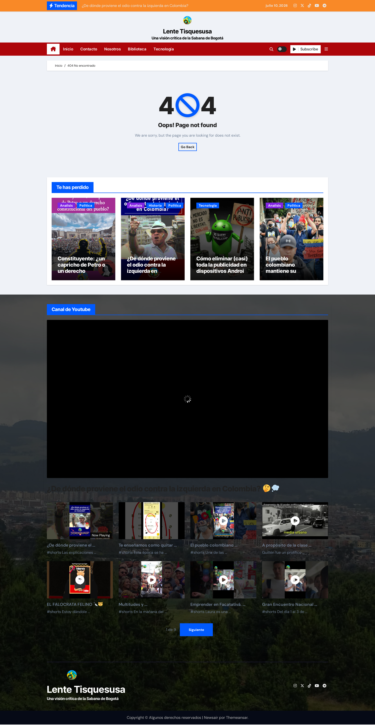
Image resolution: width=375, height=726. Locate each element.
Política (85, 205)
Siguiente (196, 631)
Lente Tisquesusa (187, 31)
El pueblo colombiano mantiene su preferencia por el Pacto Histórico (287, 272)
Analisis (66, 205)
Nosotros (112, 49)
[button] (326, 49)
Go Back (187, 147)
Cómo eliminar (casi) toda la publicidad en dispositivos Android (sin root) (222, 269)
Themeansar (237, 718)
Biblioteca (137, 49)
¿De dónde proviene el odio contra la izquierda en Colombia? (151, 269)
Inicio (68, 49)
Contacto (88, 49)
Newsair (211, 718)
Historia (155, 205)
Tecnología (164, 49)
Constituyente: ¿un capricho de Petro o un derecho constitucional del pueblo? (81, 272)
